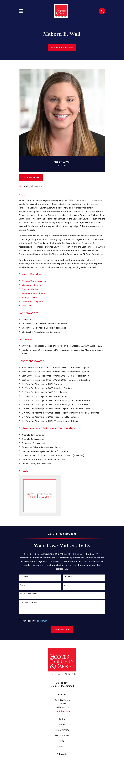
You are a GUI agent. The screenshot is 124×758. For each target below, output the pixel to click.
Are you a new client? (28, 594)
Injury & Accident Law (32, 285)
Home (62, 724)
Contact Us (62, 746)
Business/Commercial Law (34, 281)
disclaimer (42, 620)
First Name (24, 576)
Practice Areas (62, 735)
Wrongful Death (29, 297)
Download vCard (30, 177)
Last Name (68, 576)
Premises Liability (30, 289)
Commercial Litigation (32, 301)
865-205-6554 (62, 686)
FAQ (62, 741)
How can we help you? (29, 602)
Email (66, 585)
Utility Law (26, 305)
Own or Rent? (26, 617)
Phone (22, 585)
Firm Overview (62, 730)
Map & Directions (62, 711)
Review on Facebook (62, 47)
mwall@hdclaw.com (32, 186)
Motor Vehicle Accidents (33, 293)
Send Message (62, 629)
